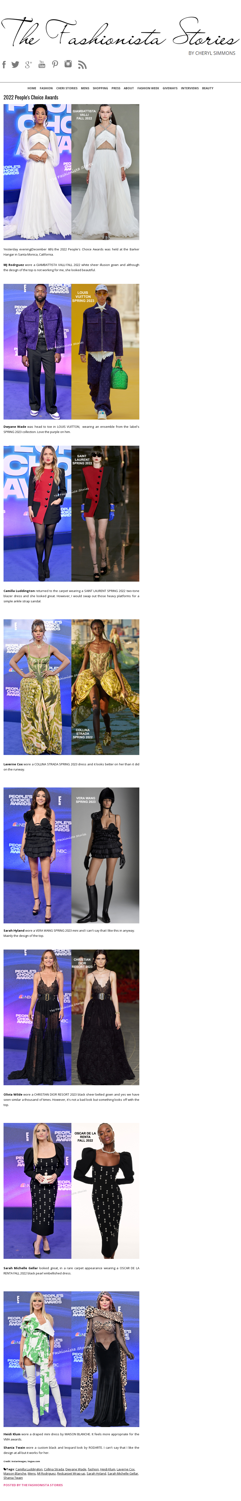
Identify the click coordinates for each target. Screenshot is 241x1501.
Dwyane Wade (75, 1469)
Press (116, 88)
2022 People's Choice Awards (31, 97)
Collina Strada (54, 1469)
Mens (85, 88)
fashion (93, 1469)
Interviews (190, 88)
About (129, 88)
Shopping (100, 88)
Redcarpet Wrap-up (71, 1473)
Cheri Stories (66, 88)
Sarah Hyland (96, 1473)
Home (32, 88)
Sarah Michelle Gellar (123, 1473)
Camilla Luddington (29, 1469)
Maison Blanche (15, 1473)
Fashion (46, 88)
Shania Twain (13, 1478)
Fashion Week (148, 88)
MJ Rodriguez (46, 1473)
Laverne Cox (126, 1469)
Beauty (207, 88)
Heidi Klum (107, 1469)
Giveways (170, 88)
